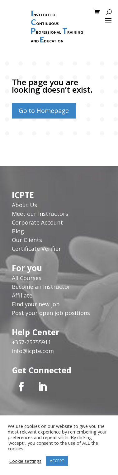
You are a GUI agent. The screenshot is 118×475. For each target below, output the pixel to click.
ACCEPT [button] (57, 460)
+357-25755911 (31, 342)
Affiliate (22, 295)
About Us (25, 205)
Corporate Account (37, 222)
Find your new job (36, 304)
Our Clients (27, 240)
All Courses (26, 278)
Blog (18, 231)
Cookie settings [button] (25, 461)
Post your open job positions (51, 313)
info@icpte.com (33, 351)
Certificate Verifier (36, 248)
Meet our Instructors (40, 213)
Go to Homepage (44, 110)
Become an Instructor (41, 286)
